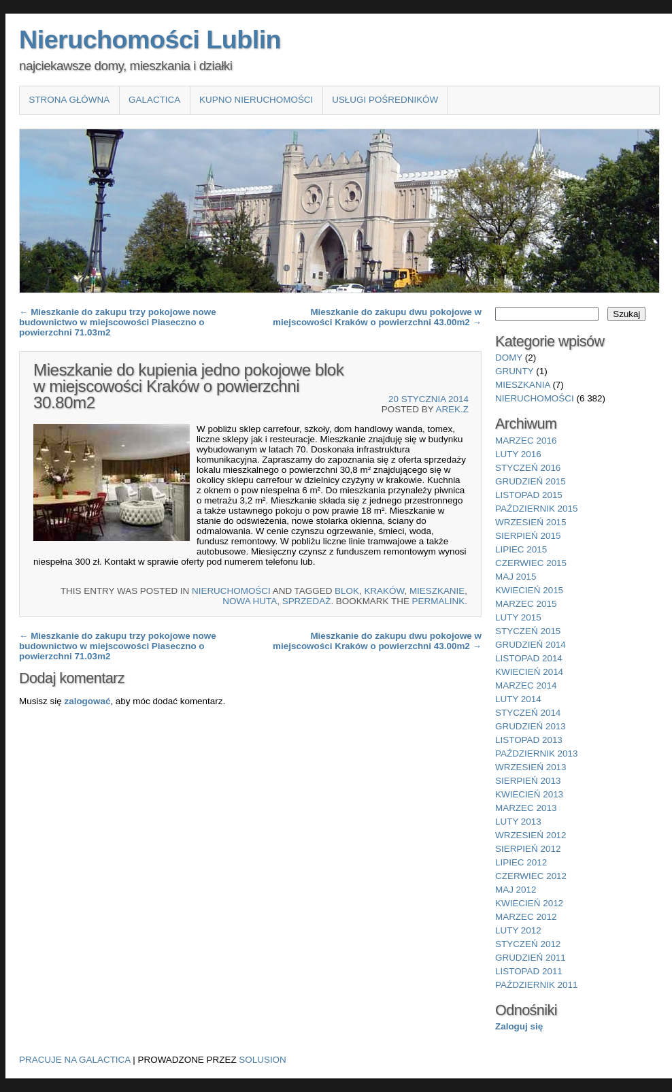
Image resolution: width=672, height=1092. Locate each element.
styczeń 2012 (527, 944)
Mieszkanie (437, 591)
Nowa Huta (249, 601)
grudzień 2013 (530, 726)
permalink (438, 601)
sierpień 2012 (527, 849)
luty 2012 (518, 930)
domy (508, 357)
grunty (514, 371)
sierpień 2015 (527, 536)
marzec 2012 (525, 917)
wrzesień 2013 (531, 767)
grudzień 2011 (530, 958)
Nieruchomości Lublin (150, 39)
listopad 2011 (528, 971)
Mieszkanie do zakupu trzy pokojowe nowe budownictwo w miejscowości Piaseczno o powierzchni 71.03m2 (117, 322)
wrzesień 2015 (531, 522)
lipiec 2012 (521, 862)
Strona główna (69, 100)
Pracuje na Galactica (75, 1060)
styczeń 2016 (527, 468)
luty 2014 (518, 699)
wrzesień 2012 (531, 835)
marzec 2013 (525, 808)
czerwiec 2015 (531, 563)
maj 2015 (516, 577)
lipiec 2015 (521, 549)
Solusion (262, 1060)
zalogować (87, 701)
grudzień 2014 (530, 645)
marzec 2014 (525, 685)
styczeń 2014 (527, 713)
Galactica (154, 100)
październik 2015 (536, 508)
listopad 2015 (528, 495)
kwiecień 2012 (529, 903)
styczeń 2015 (527, 631)
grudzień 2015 (530, 481)
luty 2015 (518, 617)
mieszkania (522, 385)
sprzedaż (306, 601)
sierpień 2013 (527, 781)
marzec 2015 (525, 604)
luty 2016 (518, 454)
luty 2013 (518, 821)
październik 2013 (536, 753)
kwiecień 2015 (529, 590)
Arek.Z (452, 409)
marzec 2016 (525, 440)
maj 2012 (516, 889)
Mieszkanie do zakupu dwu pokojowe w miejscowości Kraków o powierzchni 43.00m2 (377, 317)
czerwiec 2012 (531, 876)
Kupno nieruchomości (256, 100)
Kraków (384, 591)
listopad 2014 (528, 658)
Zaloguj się (519, 1026)
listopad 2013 (528, 740)
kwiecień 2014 (529, 672)
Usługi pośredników (385, 100)
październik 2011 (536, 985)
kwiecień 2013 (529, 794)
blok (347, 591)
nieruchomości (231, 591)
